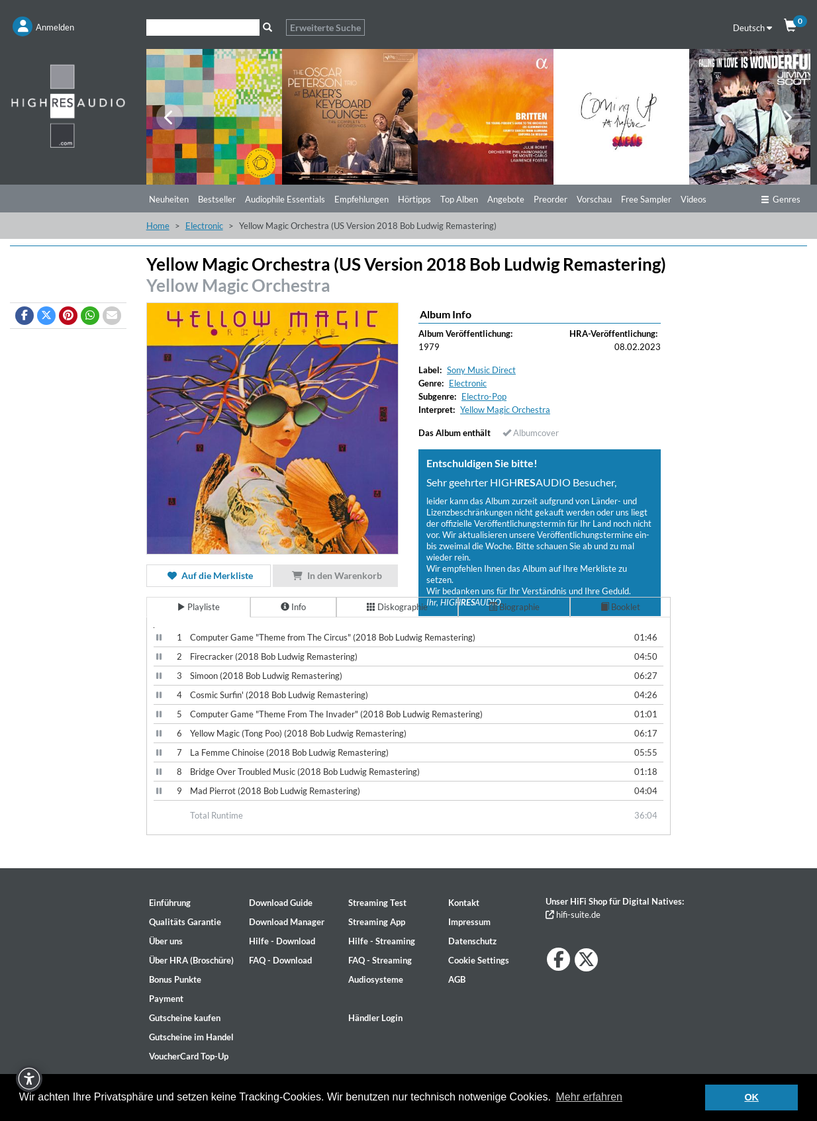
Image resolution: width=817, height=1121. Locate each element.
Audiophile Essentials (285, 199)
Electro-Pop (483, 396)
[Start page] (68, 105)
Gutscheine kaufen (184, 1017)
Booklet (620, 607)
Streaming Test (377, 902)
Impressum (469, 922)
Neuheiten (169, 199)
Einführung (170, 902)
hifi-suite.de (573, 914)
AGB (456, 979)
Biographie (514, 607)
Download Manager (286, 922)
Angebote (505, 199)
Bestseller (217, 199)
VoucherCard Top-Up (188, 1056)
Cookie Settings (478, 960)
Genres (780, 199)
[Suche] (203, 27)
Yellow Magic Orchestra (238, 285)
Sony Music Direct (481, 370)
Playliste (198, 607)
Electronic (204, 225)
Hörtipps (414, 199)
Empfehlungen (361, 199)
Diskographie (397, 607)
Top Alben (459, 199)
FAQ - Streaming (380, 960)
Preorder (550, 199)
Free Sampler (646, 199)
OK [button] (751, 1097)
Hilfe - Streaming (381, 941)
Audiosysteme (375, 979)
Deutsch (752, 27)
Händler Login (375, 1017)
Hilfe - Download (282, 941)
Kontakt (463, 902)
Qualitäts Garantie (185, 922)
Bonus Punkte (175, 979)
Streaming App (376, 922)
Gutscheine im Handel (191, 1037)
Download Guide (280, 902)
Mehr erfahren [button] (589, 1096)
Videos (693, 199)
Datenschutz (472, 941)
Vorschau (594, 199)
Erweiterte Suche (325, 27)
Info (293, 607)
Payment (166, 998)
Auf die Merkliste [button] (209, 575)
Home (157, 225)
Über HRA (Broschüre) (191, 960)
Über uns (166, 941)
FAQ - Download (280, 960)
